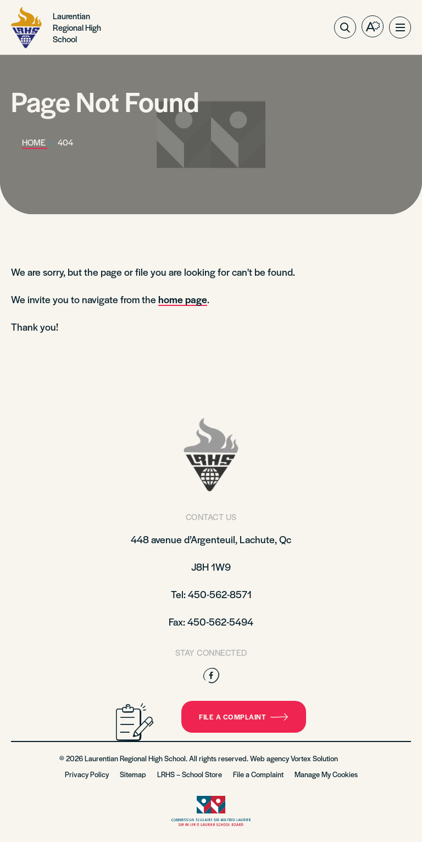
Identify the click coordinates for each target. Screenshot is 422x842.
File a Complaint (258, 774)
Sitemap (133, 774)
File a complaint (243, 717)
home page (182, 299)
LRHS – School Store (189, 774)
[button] (400, 27)
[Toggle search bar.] (345, 27)
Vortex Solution (314, 758)
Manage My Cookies (326, 774)
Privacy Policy (87, 774)
